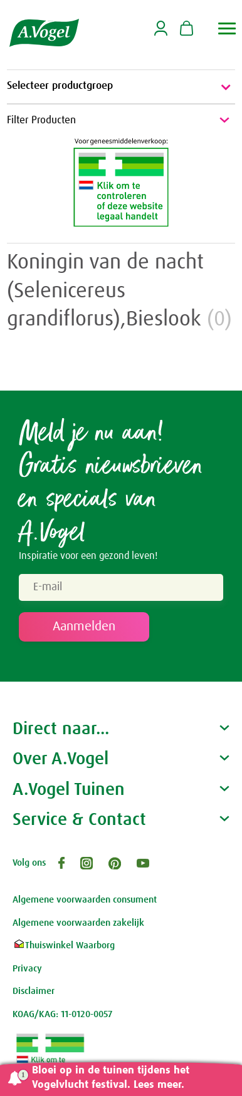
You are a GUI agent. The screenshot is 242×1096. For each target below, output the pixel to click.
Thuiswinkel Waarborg (64, 945)
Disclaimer (34, 991)
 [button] (227, 28)
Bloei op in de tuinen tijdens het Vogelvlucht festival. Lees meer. (110, 1077)
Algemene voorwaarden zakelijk (78, 923)
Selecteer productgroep (121, 87)
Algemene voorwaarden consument (85, 899)
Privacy (27, 968)
